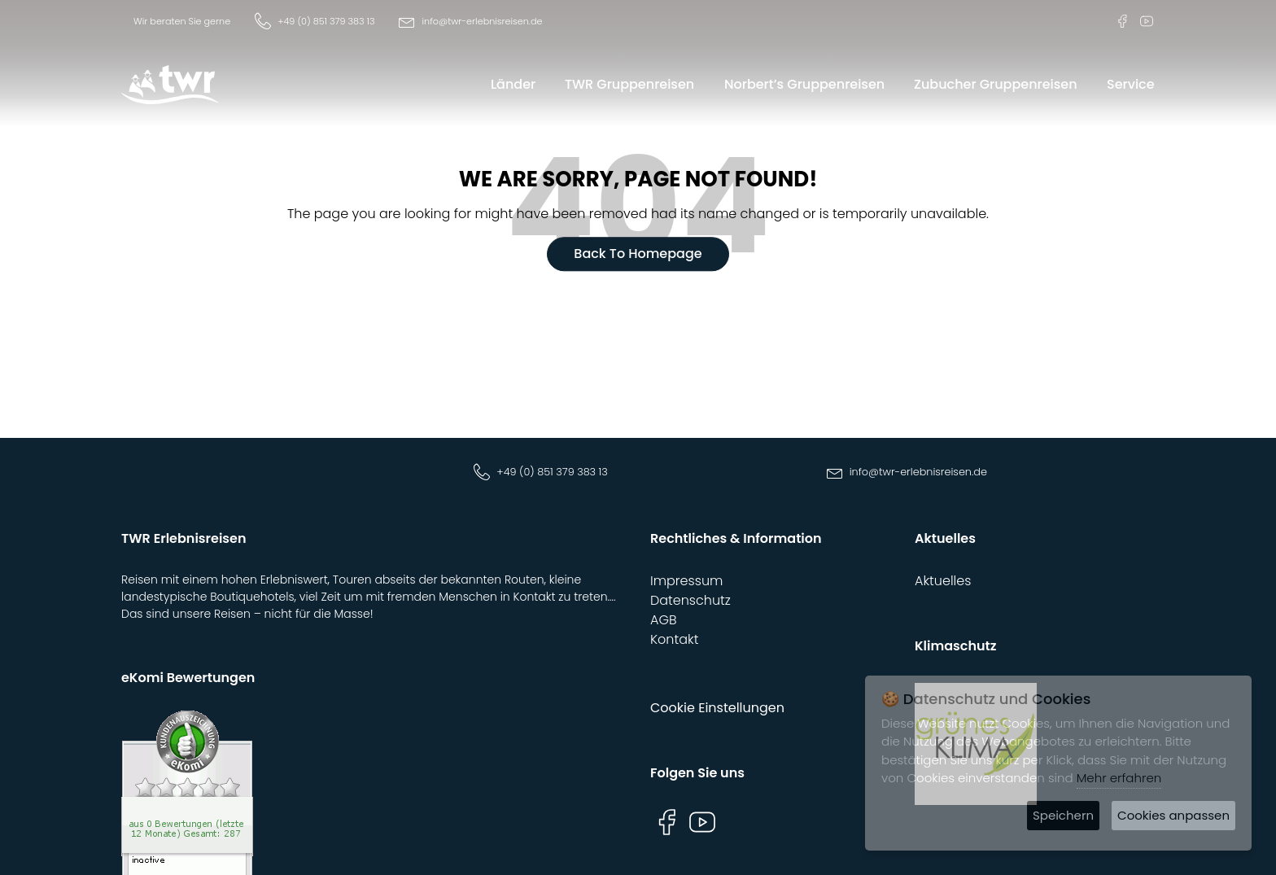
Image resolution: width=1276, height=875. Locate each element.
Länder (513, 84)
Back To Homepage (637, 254)
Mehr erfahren (1119, 777)
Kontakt (674, 639)
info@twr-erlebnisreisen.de (482, 21)
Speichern (1063, 815)
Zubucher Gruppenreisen (995, 84)
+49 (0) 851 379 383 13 (325, 21)
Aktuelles (943, 580)
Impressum (686, 580)
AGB (663, 619)
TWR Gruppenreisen (629, 84)
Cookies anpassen (1173, 815)
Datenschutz (690, 600)
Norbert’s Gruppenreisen (804, 84)
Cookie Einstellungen (717, 707)
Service (1131, 84)
